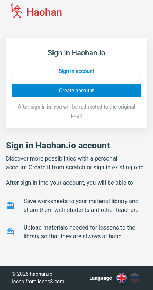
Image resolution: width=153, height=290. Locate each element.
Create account (76, 91)
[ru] (134, 278)
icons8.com (51, 282)
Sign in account (76, 71)
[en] (121, 278)
